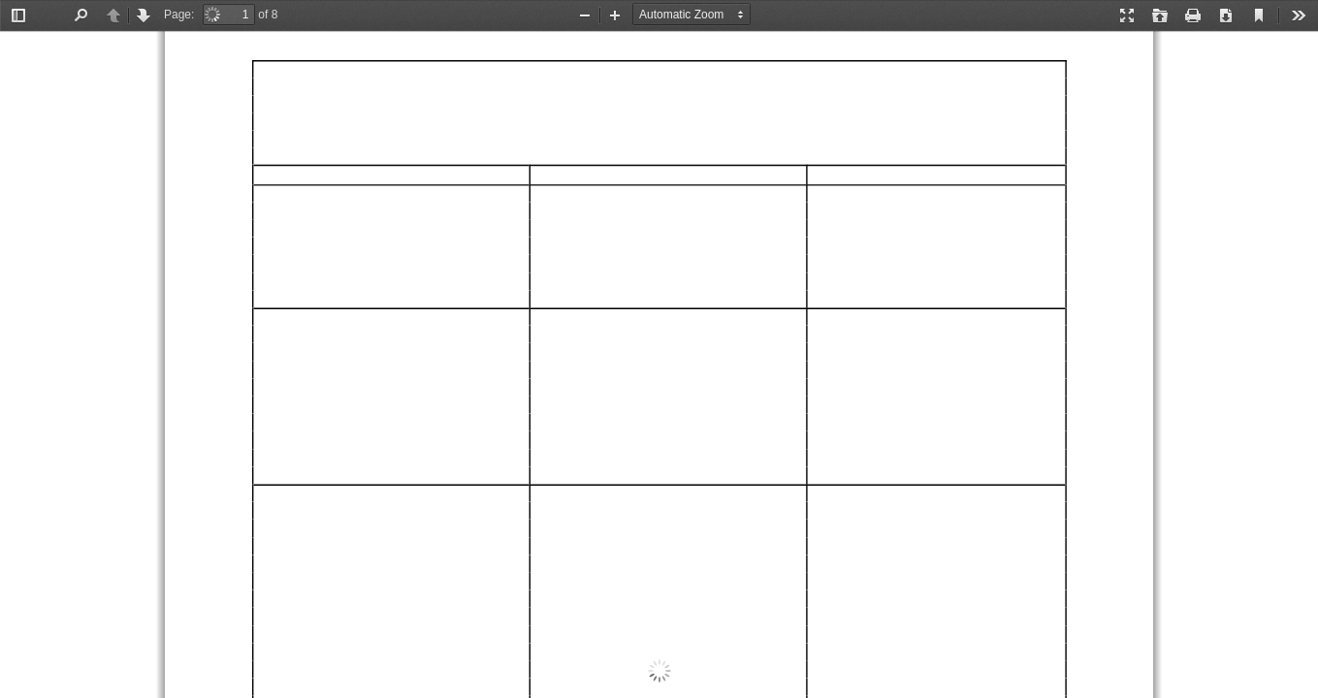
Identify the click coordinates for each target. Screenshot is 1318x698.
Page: (179, 14)
